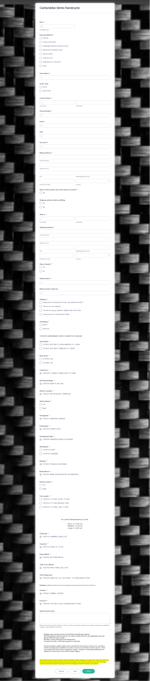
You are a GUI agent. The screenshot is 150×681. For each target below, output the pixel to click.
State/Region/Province (83, 176)
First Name (43, 106)
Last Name (79, 106)
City (41, 176)
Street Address (44, 160)
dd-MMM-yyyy (44, 30)
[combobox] (93, 181)
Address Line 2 (44, 168)
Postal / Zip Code (45, 184)
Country (78, 184)
